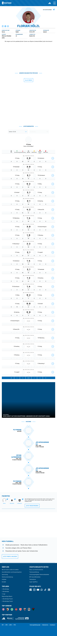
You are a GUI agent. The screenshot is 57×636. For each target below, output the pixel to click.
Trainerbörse (32, 579)
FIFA (15, 625)
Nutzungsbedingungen (35, 625)
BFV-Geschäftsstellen (34, 577)
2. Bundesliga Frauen (7, 601)
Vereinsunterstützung (7, 577)
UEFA (10, 625)
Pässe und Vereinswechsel (36, 569)
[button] (3, 26)
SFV (3, 625)
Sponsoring (5, 574)
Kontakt (4, 582)
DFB (6, 625)
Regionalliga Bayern (7, 596)
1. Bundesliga (5, 589)
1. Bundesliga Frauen (7, 598)
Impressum (52, 625)
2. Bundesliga (5, 591)
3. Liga (3, 594)
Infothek (4, 579)
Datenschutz (45, 625)
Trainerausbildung (34, 572)
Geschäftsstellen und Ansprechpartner (12, 572)
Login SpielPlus (33, 582)
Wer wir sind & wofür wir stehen (10, 569)
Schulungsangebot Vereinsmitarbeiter (39, 574)
